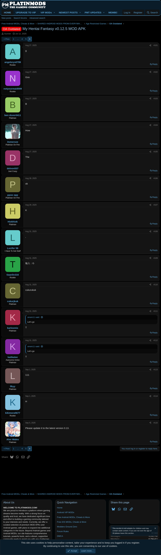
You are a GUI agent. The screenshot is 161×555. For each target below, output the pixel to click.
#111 (155, 311)
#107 (155, 205)
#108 (155, 231)
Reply (155, 64)
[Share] (150, 45)
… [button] (18, 39)
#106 (155, 178)
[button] (54, 12)
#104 (155, 125)
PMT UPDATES (93, 12)
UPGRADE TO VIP (26, 12)
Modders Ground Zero (67, 526)
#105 (155, 152)
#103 (155, 98)
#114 (155, 396)
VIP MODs (46, 12)
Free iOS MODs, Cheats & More (71, 522)
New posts (6, 18)
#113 (155, 369)
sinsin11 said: (33, 317)
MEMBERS (114, 12)
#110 (155, 285)
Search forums (20, 18)
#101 (155, 45)
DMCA (60, 536)
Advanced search (37, 18)
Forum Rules (63, 531)
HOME (7, 12)
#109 (155, 258)
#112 (155, 340)
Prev (7, 39)
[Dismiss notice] (155, 528)
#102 (155, 72)
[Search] (152, 12)
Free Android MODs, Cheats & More (73, 517)
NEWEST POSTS (68, 12)
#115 (155, 423)
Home (59, 507)
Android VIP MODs (65, 512)
